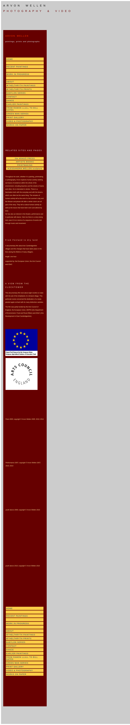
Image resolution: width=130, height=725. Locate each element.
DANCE (10, 100)
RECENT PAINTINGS (17, 67)
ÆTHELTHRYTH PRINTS (19, 89)
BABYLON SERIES (16, 93)
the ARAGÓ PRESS (25, 158)
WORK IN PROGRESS (17, 74)
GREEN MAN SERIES (17, 114)
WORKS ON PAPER (16, 125)
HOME (9, 59)
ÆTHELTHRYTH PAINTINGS (21, 85)
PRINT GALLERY (15, 117)
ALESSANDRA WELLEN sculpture (24, 168)
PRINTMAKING (24, 165)
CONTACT (11, 97)
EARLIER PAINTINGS (17, 104)
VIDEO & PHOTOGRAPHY (19, 121)
